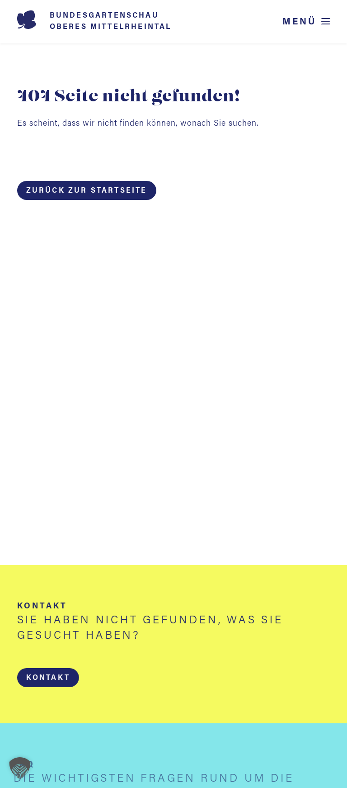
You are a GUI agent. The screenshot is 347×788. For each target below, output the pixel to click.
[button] (48, 677)
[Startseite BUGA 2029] (107, 21)
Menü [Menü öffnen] (299, 22)
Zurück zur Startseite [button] (86, 191)
